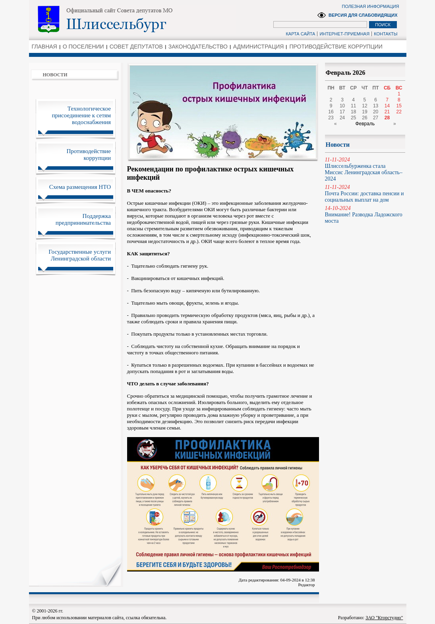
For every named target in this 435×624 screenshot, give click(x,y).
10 (342, 106)
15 (399, 106)
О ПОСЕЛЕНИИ (83, 46)
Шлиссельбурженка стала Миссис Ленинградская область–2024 (365, 169)
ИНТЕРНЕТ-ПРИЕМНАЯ (344, 33)
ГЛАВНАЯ (44, 46)
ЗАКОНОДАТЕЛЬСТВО (198, 46)
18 (353, 112)
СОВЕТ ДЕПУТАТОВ (136, 46)
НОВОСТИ (55, 75)
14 (387, 106)
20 (375, 112)
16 (330, 112)
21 (387, 112)
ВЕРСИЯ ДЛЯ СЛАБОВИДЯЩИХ (363, 15)
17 (342, 112)
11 (353, 106)
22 (399, 112)
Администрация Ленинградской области (132, 19)
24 (342, 118)
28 (387, 118)
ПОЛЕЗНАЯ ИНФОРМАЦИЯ (370, 6)
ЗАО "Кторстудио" (384, 617)
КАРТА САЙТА (300, 33)
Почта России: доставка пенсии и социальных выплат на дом (365, 193)
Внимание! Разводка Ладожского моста (365, 214)
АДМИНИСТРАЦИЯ (258, 46)
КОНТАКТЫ (385, 33)
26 (364, 118)
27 (375, 118)
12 (364, 106)
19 (364, 112)
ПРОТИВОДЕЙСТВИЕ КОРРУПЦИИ (335, 46)
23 (330, 118)
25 (353, 118)
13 (375, 106)
